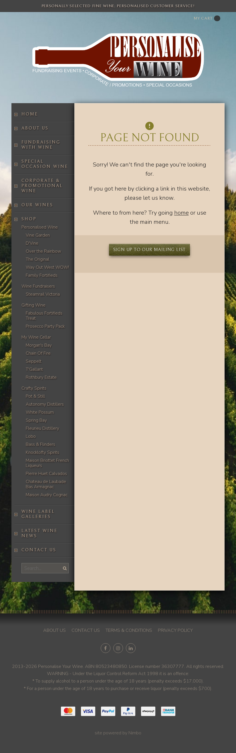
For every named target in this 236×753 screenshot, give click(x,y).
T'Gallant (34, 369)
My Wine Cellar (36, 337)
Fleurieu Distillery (42, 428)
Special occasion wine (44, 164)
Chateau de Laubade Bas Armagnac (46, 484)
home (181, 213)
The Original (37, 259)
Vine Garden (38, 235)
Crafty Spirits (33, 388)
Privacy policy (175, 630)
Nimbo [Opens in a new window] (134, 733)
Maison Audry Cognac (47, 495)
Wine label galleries (38, 514)
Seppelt (33, 361)
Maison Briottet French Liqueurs (47, 463)
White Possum (40, 412)
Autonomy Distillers (45, 404)
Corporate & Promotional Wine (42, 185)
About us (35, 128)
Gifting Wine (33, 305)
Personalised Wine (39, 227)
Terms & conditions (129, 630)
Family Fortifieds (41, 275)
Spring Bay (36, 420)
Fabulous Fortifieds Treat (44, 315)
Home (29, 114)
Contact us (38, 550)
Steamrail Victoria (43, 294)
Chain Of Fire (38, 353)
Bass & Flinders (40, 444)
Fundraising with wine (40, 145)
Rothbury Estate (41, 377)
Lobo (31, 436)
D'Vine (32, 243)
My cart (207, 18)
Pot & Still (35, 396)
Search (64, 568)
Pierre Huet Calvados (46, 473)
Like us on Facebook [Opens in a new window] (105, 648)
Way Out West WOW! (47, 267)
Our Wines (37, 205)
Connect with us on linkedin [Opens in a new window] (131, 648)
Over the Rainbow (43, 251)
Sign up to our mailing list (149, 249)
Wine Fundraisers (38, 286)
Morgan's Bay (39, 345)
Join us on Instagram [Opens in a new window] (118, 648)
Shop (28, 219)
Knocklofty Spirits (42, 452)
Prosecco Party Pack (45, 326)
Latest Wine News (39, 533)
